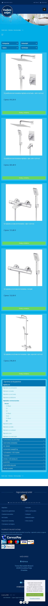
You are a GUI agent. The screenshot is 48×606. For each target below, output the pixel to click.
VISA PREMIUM (6, 597)
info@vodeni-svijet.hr (7, 2)
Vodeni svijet (4, 30)
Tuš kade (28, 507)
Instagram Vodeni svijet (24, 602)
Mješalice (4, 507)
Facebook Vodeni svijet (21, 602)
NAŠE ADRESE (24, 557)
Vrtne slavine (29, 521)
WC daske (4, 517)
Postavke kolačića (35, 598)
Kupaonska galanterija (8, 511)
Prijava (36, 2)
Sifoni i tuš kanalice (30, 511)
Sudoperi (28, 514)
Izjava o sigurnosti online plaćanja (20, 597)
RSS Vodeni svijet (27, 602)
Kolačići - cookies (24, 599)
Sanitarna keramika (7, 514)
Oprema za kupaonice (12, 382)
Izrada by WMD (5, 595)
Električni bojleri (29, 517)
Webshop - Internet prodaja (14, 30)
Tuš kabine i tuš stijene (8, 524)
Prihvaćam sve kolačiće (34, 595)
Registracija (43, 2)
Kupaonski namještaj (7, 521)
